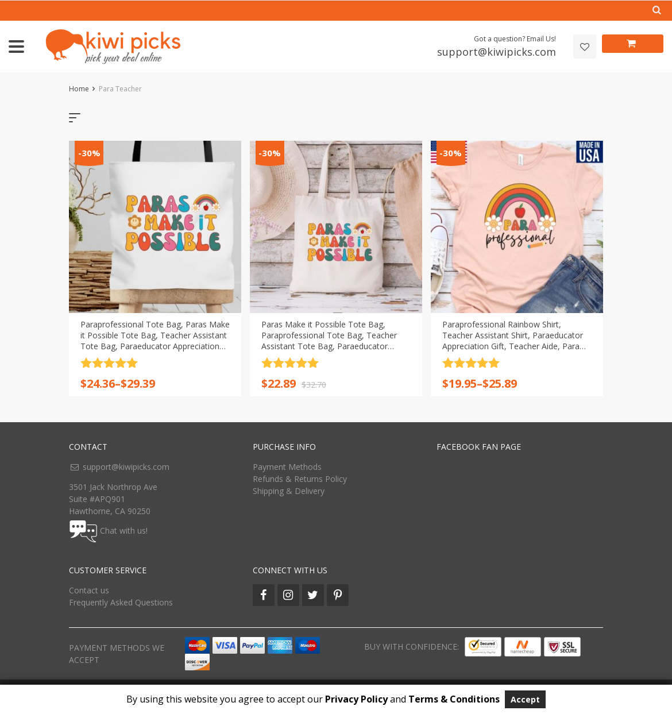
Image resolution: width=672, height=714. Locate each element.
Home (79, 89)
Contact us (89, 590)
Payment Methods (287, 466)
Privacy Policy (356, 699)
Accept (525, 699)
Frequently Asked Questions (121, 602)
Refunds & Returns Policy (300, 478)
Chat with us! (124, 529)
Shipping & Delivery (289, 490)
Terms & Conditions (454, 699)
